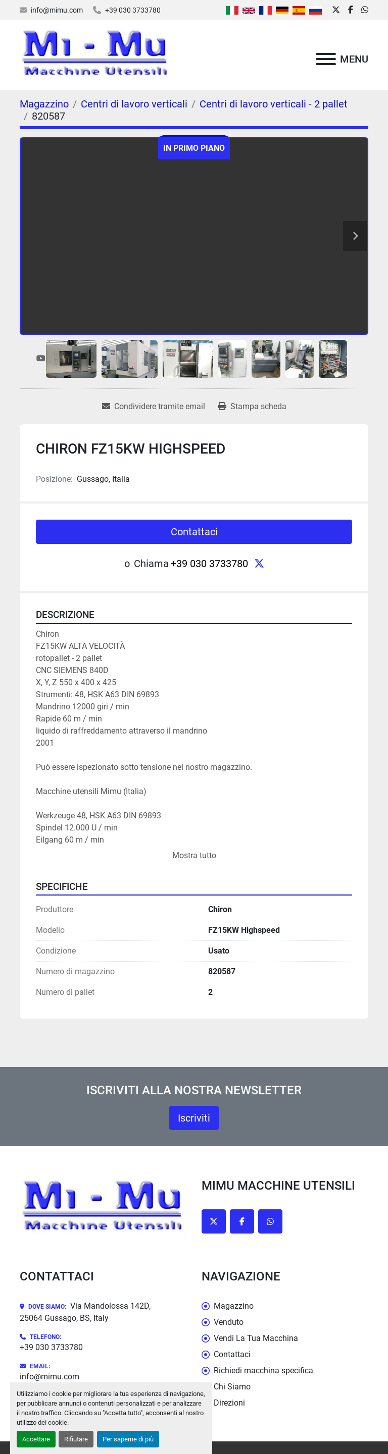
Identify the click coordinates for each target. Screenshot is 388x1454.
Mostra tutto (194, 855)
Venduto (229, 1322)
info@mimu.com (57, 10)
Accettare (36, 1439)
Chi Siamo (232, 1386)
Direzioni (229, 1403)
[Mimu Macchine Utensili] (103, 1207)
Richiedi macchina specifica (263, 1370)
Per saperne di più (128, 1439)
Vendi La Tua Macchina (256, 1338)
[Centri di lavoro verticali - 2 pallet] (274, 104)
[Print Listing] (252, 406)
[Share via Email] (153, 406)
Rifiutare (76, 1439)
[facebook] (350, 10)
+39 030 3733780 (133, 10)
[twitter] (336, 10)
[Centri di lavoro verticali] (134, 104)
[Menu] (326, 59)
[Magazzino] (44, 104)
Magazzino (234, 1306)
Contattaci (194, 532)
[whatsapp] (364, 10)
